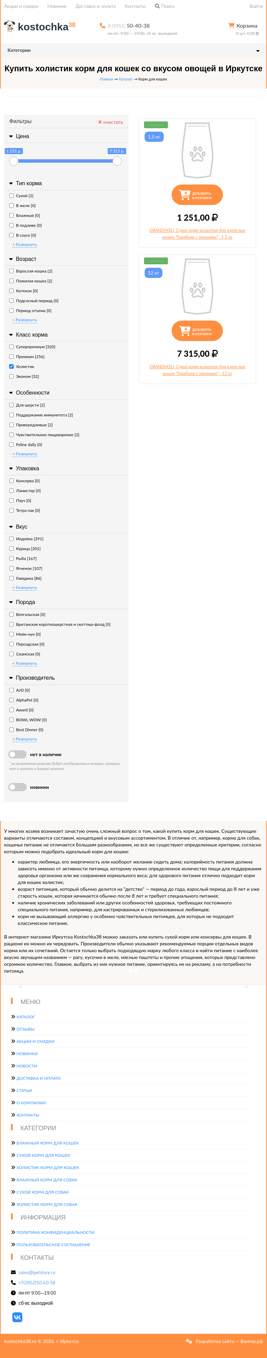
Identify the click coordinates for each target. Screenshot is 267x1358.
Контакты (135, 6)
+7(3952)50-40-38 (37, 1283)
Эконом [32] (24, 376)
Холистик (21, 366)
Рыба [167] (23, 558)
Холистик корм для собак (47, 1204)
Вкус (17, 527)
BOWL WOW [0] (28, 719)
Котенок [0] (23, 290)
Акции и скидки (21, 6)
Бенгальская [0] (27, 614)
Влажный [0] (24, 215)
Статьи (24, 1090)
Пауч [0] (20, 500)
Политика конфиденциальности (55, 1232)
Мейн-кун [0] (25, 634)
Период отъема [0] (30, 310)
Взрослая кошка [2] (30, 271)
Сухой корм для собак (42, 1192)
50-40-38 (129, 25)
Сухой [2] (21, 195)
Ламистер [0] (25, 490)
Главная (106, 79)
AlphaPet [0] (23, 700)
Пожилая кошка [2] (30, 280)
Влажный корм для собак (46, 1179)
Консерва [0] (24, 480)
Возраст (22, 259)
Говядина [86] (25, 578)
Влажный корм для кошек (47, 1143)
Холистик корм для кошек (47, 1167)
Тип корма (25, 183)
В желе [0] (22, 205)
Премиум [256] (26, 356)
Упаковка (23, 468)
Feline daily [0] (25, 444)
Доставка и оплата (96, 6)
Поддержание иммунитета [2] (41, 414)
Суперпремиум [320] (32, 346)
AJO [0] (19, 690)
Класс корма (28, 335)
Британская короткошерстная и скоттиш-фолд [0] (59, 624)
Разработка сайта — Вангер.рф (229, 1341)
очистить (110, 122)
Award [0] (21, 709)
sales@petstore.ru (37, 1272)
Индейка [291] (26, 538)
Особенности (29, 393)
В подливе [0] (25, 225)
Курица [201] (25, 548)
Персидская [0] (26, 644)
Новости (26, 1065)
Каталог (126, 79)
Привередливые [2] (31, 424)
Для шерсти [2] (27, 405)
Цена (18, 136)
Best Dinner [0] (26, 729)
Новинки (57, 6)
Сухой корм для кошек (43, 1155)
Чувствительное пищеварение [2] (44, 434)
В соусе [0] (22, 235)
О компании (30, 1102)
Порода (21, 602)
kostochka (41, 26)
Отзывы (25, 1029)
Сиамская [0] (24, 653)
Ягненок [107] (25, 568)
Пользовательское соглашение (53, 1244)
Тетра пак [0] (24, 510)
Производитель (31, 678)
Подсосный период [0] (33, 300)
